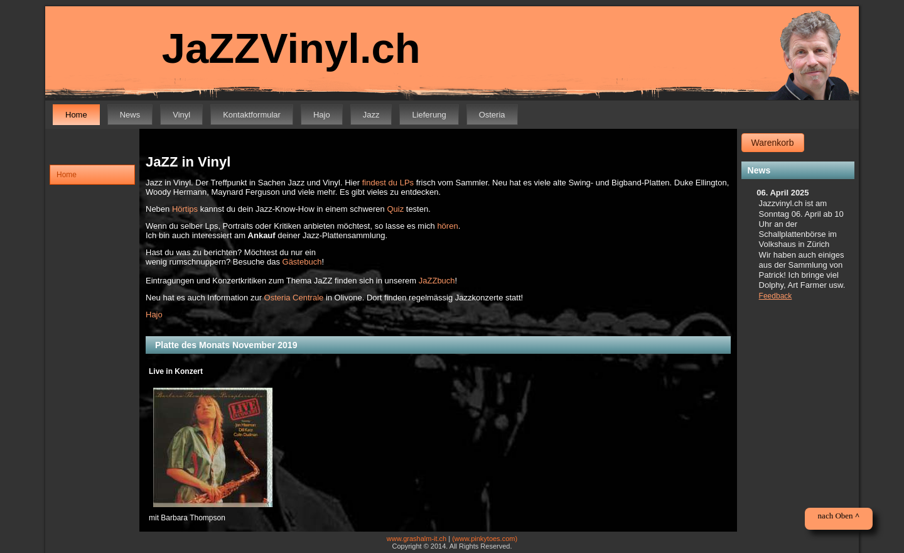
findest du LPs (388, 182)
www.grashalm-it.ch (416, 538)
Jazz (371, 114)
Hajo (321, 114)
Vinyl (181, 114)
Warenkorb (772, 143)
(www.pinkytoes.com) (484, 538)
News (130, 114)
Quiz (395, 209)
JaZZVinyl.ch (291, 48)
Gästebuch (302, 261)
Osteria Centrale (294, 297)
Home (76, 114)
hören (447, 226)
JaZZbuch (437, 280)
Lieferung (429, 114)
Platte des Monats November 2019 (226, 345)
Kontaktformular (252, 114)
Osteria (492, 114)
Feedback (775, 296)
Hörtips (185, 209)
